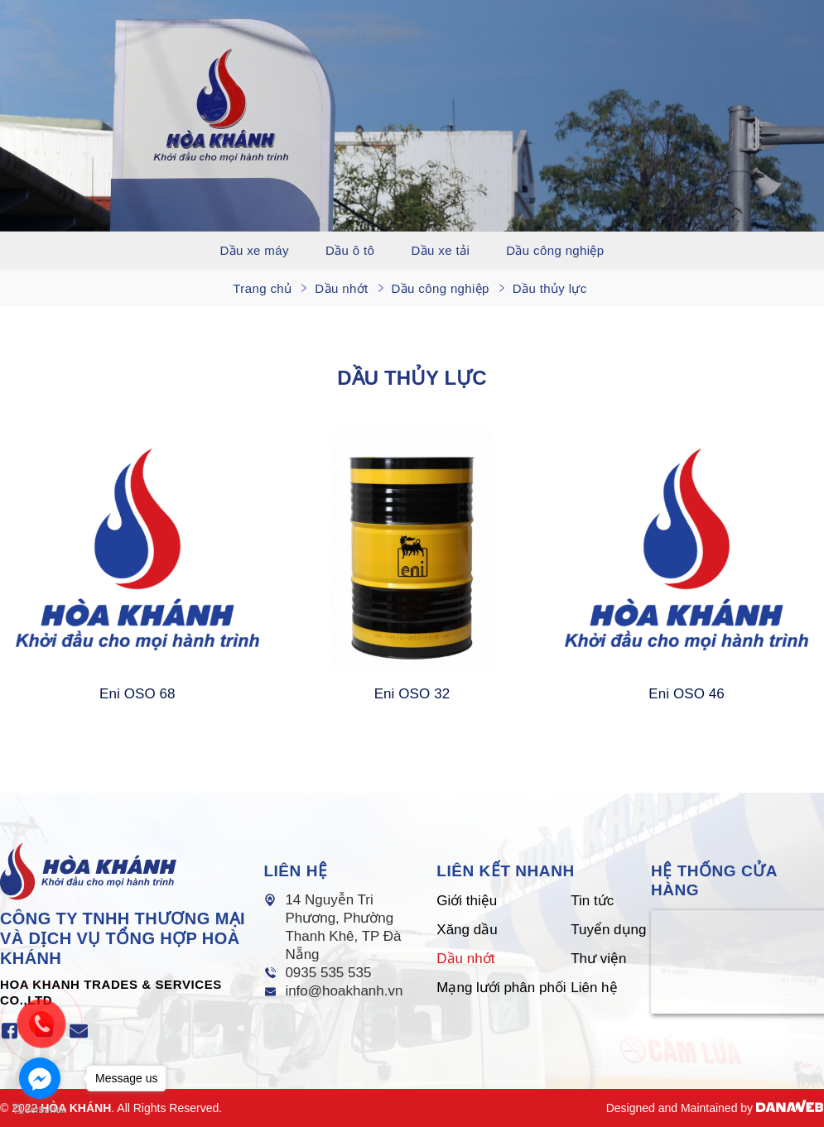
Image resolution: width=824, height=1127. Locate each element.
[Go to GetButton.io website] (39, 1110)
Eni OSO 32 (412, 694)
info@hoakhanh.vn (343, 991)
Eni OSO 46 (686, 694)
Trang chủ (262, 288)
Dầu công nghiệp (555, 250)
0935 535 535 (328, 973)
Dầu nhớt (341, 288)
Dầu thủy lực (550, 288)
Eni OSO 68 (137, 694)
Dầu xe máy (253, 250)
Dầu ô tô (349, 250)
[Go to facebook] (39, 1078)
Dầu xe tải (441, 250)
